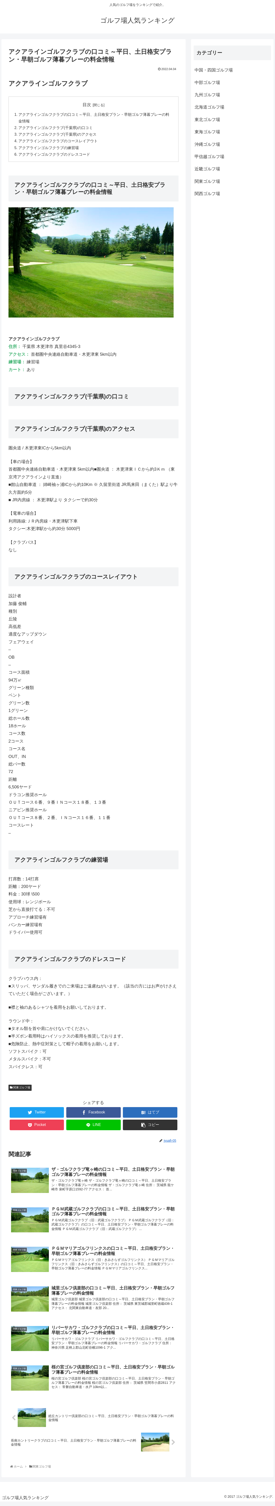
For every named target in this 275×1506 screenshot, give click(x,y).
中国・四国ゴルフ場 (214, 70)
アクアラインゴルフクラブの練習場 (49, 149)
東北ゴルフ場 (207, 119)
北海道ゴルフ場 (209, 107)
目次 (87, 104)
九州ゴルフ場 (207, 94)
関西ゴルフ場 (207, 193)
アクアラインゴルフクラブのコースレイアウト (58, 142)
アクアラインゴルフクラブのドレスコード (54, 156)
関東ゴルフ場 (20, 1089)
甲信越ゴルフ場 (209, 156)
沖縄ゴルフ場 (207, 144)
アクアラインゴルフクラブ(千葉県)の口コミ (56, 128)
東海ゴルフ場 (207, 132)
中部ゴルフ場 (207, 82)
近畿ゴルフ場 (207, 169)
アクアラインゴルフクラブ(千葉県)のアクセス (58, 135)
